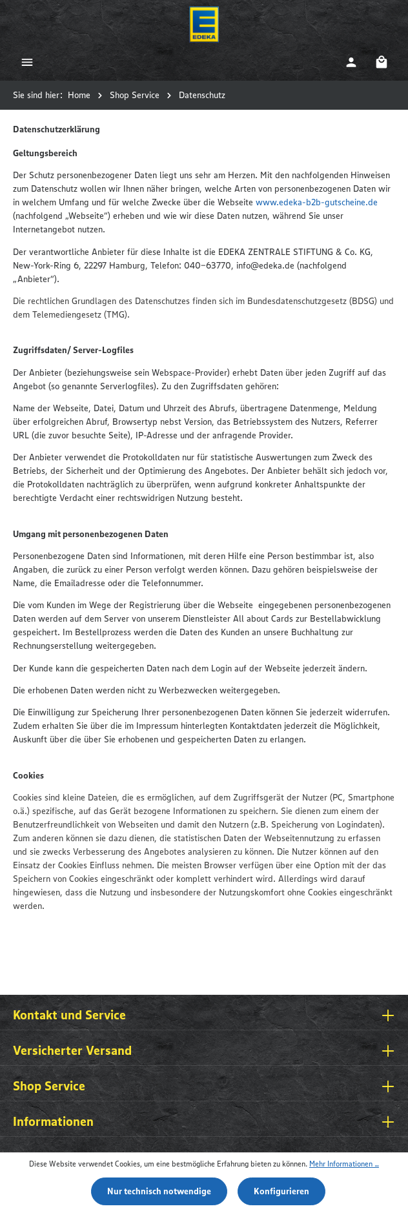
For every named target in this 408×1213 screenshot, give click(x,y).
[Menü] (27, 62)
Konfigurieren (281, 1191)
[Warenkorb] (381, 62)
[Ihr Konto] (351, 62)
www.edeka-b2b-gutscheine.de (317, 202)
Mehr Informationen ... (344, 1163)
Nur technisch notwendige (159, 1191)
